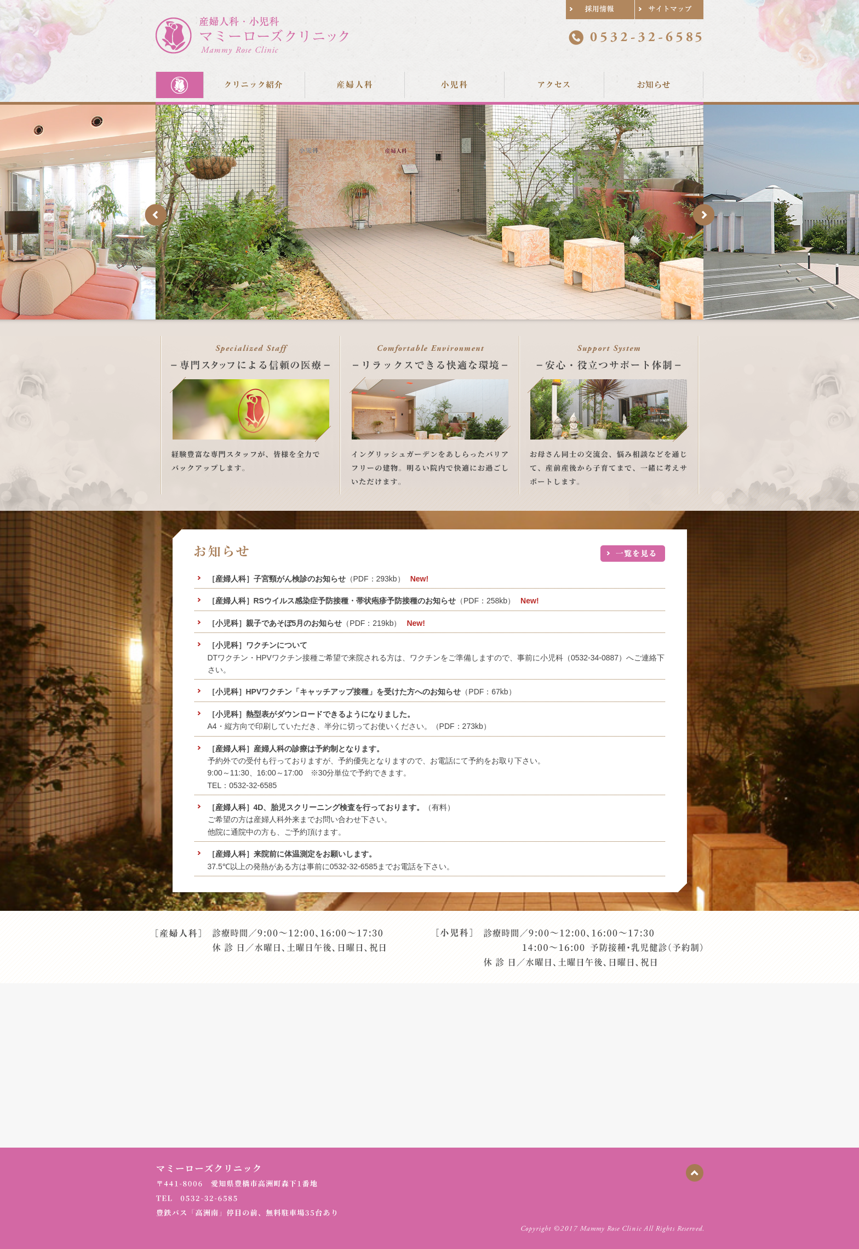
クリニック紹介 (254, 84)
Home (180, 84)
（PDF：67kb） (362, 691)
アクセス (554, 84)
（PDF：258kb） (362, 600)
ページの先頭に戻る (694, 1173)
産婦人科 (354, 84)
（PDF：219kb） (305, 623)
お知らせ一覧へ (632, 553)
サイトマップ (669, 9)
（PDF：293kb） (306, 578)
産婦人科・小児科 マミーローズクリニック (252, 35)
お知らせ (653, 84)
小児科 (454, 84)
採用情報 (600, 9)
